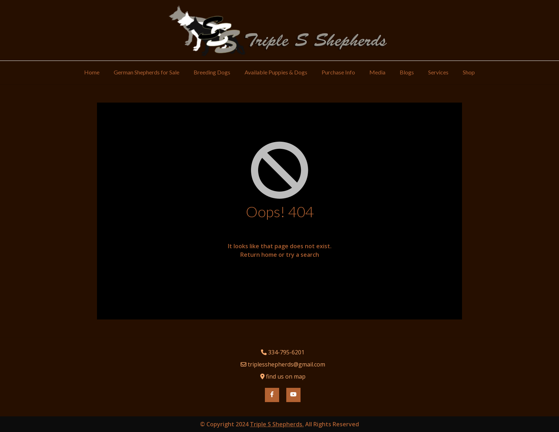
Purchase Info (338, 72)
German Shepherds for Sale (146, 72)
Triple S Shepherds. (277, 424)
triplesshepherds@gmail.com (286, 364)
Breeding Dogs (212, 72)
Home (91, 72)
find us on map (286, 376)
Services (438, 72)
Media (377, 72)
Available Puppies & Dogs (276, 72)
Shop (469, 72)
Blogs (407, 72)
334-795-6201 (286, 352)
